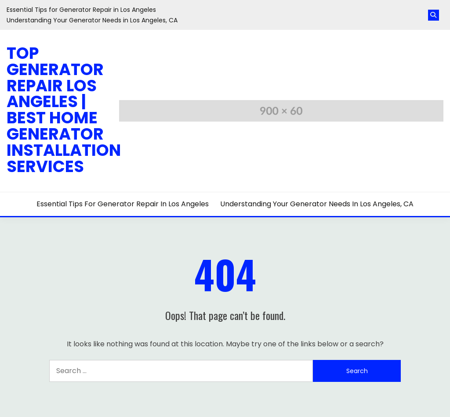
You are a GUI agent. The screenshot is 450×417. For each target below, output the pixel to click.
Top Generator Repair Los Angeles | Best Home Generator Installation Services (64, 110)
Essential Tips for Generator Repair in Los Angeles (81, 9)
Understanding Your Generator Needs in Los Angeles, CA (92, 20)
